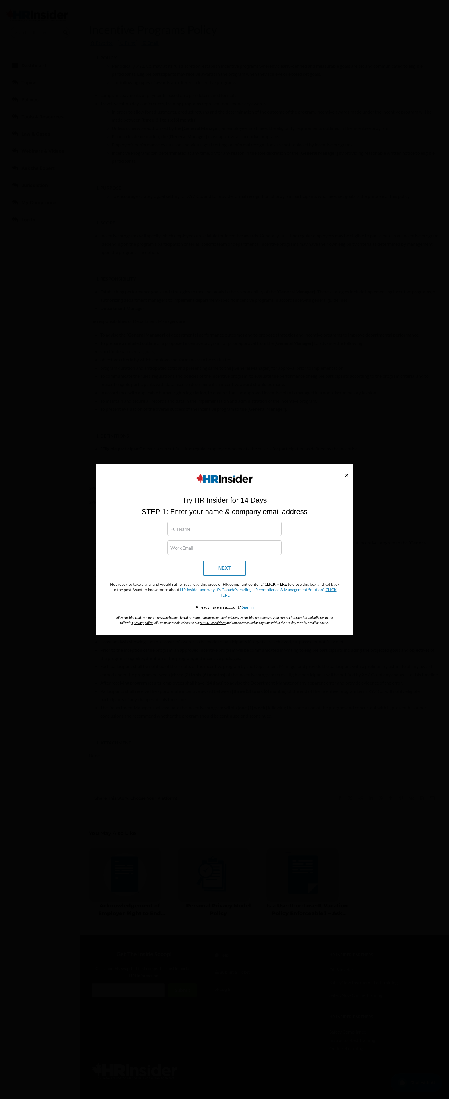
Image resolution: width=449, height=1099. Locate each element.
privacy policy (143, 623)
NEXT (224, 568)
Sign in (248, 607)
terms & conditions (213, 623)
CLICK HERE (276, 584)
